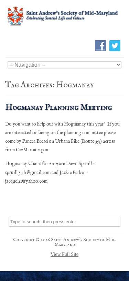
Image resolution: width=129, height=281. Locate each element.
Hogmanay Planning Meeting (58, 107)
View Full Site (64, 254)
